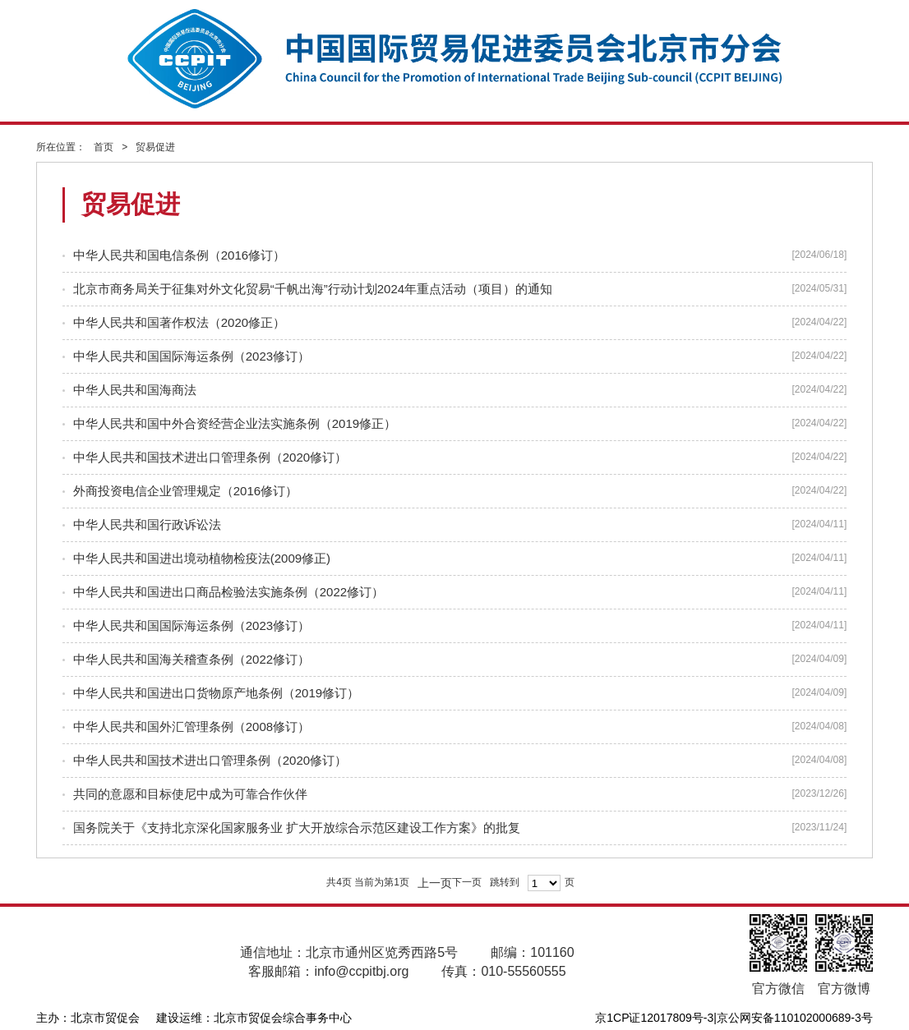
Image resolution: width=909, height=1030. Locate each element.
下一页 (467, 882)
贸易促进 (155, 147)
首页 (103, 147)
